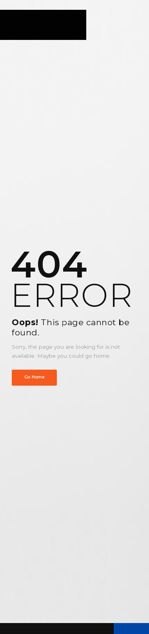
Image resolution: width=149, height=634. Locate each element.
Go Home (34, 377)
